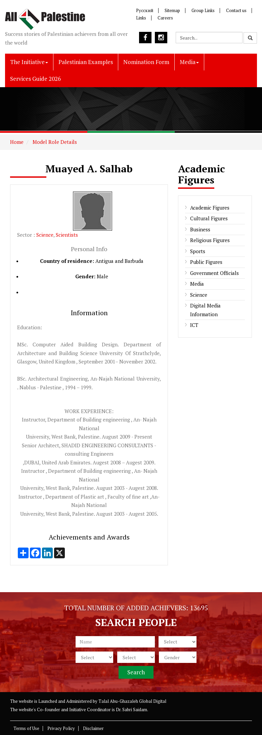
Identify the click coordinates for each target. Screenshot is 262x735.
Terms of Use (26, 728)
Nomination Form (146, 62)
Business (200, 229)
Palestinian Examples (85, 62)
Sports (197, 251)
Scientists (67, 234)
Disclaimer (93, 728)
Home (17, 141)
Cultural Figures (209, 218)
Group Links (203, 10)
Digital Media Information (205, 310)
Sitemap (172, 10)
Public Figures (206, 262)
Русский (144, 10)
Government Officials (214, 273)
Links (141, 18)
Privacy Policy (61, 728)
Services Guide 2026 (35, 78)
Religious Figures (210, 240)
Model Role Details (54, 141)
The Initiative (29, 62)
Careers (165, 18)
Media (189, 62)
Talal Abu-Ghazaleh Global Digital (132, 701)
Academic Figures (209, 207)
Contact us (236, 10)
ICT (194, 325)
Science (44, 234)
